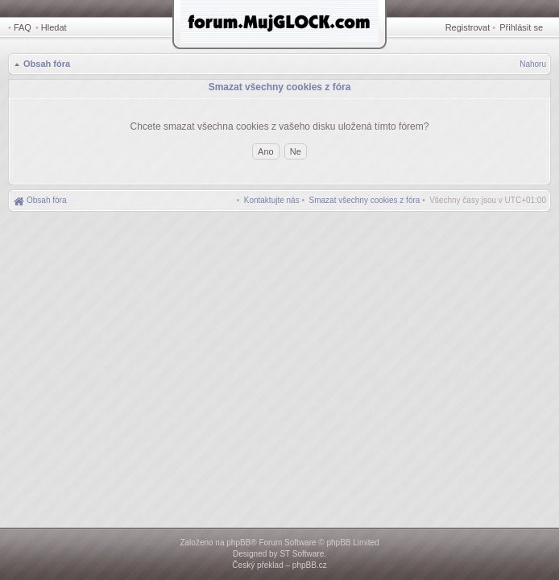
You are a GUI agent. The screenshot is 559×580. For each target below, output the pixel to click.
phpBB (238, 542)
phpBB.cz (309, 565)
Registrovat (468, 27)
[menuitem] (364, 200)
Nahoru (533, 64)
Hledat (54, 27)
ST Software (302, 553)
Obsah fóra (46, 63)
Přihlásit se (521, 27)
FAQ (22, 27)
